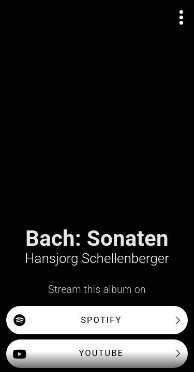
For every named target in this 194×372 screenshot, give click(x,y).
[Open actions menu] (181, 17)
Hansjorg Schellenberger (97, 258)
